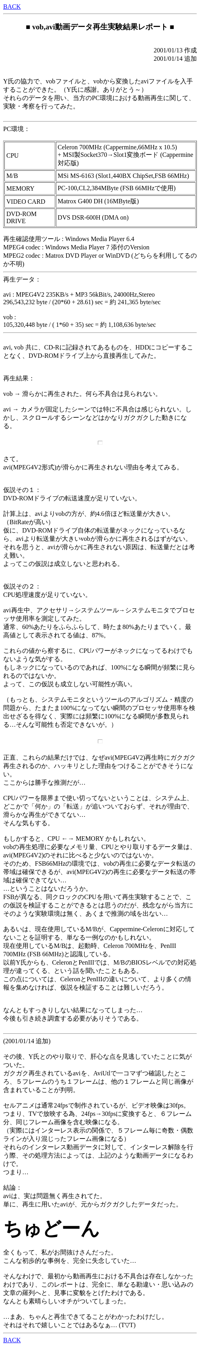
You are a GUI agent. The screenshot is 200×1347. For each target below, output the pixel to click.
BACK (12, 6)
